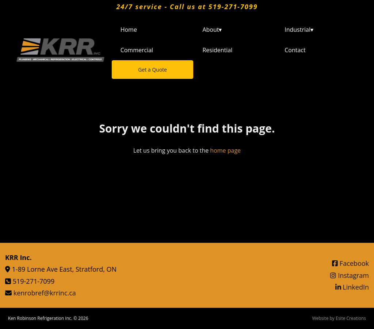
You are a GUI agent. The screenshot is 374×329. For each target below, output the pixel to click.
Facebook (350, 263)
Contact (295, 50)
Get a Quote (152, 69)
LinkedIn (352, 287)
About (212, 30)
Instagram (349, 275)
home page (225, 150)
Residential (217, 50)
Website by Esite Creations (339, 318)
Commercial (137, 50)
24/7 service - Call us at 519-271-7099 (186, 6)
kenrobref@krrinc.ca (45, 292)
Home (129, 30)
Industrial (299, 30)
